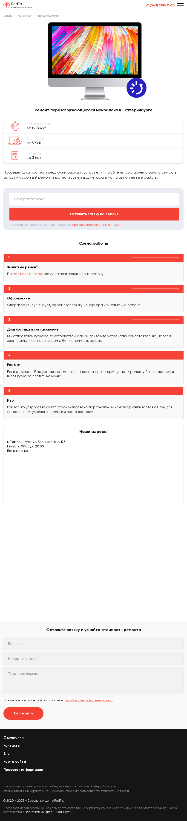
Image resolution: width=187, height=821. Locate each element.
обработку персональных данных (95, 224)
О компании (13, 737)
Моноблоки (24, 15)
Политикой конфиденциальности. (48, 812)
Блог (7, 753)
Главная (8, 15)
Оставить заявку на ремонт (94, 214)
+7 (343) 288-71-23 (160, 5)
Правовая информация (23, 770)
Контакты (11, 745)
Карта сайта (14, 762)
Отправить (23, 713)
